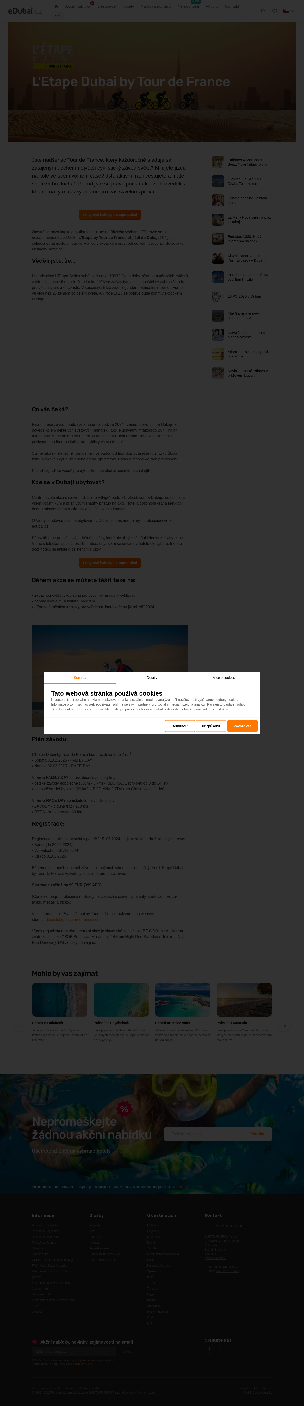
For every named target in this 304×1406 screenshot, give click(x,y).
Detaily (152, 677)
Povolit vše (242, 726)
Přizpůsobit (211, 726)
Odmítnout (179, 726)
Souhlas (80, 677)
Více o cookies (224, 677)
